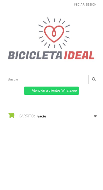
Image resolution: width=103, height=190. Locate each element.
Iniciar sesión (85, 4)
